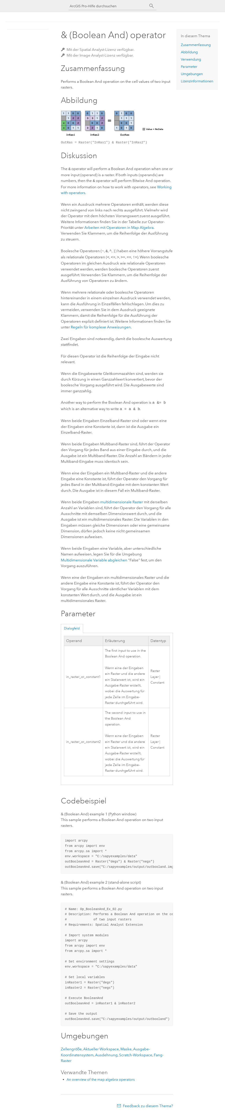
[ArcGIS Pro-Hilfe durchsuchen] (108, 6)
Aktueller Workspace (101, 1046)
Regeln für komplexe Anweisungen (101, 325)
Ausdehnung (106, 1052)
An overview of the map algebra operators (101, 1077)
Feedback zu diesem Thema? (148, 1103)
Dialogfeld (72, 626)
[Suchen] (151, 6)
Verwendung (191, 59)
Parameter (189, 67)
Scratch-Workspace (135, 1052)
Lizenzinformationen (197, 81)
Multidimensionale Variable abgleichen (94, 557)
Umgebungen (192, 74)
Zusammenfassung (196, 45)
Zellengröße (71, 1046)
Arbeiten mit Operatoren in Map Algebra (119, 226)
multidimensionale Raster (121, 499)
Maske (126, 1046)
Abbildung (189, 52)
